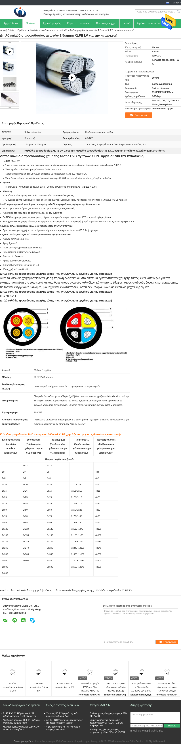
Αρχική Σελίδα (11, 23)
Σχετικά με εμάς (52, 23)
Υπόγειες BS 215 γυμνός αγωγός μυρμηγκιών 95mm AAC (62, 714)
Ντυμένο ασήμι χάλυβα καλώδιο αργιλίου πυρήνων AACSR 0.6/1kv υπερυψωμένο (106, 723)
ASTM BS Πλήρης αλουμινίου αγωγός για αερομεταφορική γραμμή (64, 721)
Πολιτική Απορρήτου (23, 741)
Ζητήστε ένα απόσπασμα (151, 23)
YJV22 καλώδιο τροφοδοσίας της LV (64, 685)
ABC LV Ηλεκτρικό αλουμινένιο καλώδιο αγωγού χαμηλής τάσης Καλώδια (116, 687)
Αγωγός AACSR (99, 705)
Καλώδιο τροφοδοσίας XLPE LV (114, 590)
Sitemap (143, 730)
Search (178, 11)
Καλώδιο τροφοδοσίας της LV (44, 30)
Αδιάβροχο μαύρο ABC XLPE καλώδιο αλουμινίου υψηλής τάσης (21, 721)
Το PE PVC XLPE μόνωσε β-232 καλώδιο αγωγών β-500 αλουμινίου (19, 714)
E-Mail (134, 730)
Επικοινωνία (141, 115)
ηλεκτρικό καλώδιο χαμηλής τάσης (74, 590)
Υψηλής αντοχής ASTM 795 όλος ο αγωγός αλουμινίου (63, 728)
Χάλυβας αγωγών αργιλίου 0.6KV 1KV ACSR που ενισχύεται (21, 728)
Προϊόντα (31, 23)
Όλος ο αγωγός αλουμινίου (63, 705)
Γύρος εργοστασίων (78, 23)
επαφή (126, 23)
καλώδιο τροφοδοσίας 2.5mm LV (39, 687)
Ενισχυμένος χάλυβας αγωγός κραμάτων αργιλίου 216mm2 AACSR (107, 730)
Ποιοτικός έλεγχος (106, 23)
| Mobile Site (156, 730)
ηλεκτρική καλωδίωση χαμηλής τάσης (30, 590)
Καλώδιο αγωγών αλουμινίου (21, 705)
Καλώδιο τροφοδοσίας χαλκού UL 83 (13, 687)
